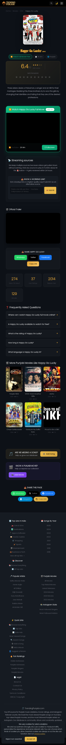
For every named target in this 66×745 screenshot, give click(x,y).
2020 (49, 544)
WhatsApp (21, 257)
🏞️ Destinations (17, 529)
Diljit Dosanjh (17, 592)
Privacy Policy (17, 689)
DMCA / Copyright (17, 697)
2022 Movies (49, 600)
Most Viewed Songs (17, 636)
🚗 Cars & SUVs (17, 525)
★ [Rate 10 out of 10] (49, 77)
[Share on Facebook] (47, 493)
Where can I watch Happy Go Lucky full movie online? (31, 315)
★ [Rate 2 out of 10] (20, 77)
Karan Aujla (17, 584)
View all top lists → (17, 556)
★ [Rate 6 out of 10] (34, 77)
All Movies (48, 581)
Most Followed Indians (48, 613)
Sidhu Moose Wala (17, 581)
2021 (48, 541)
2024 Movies (49, 592)
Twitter (33, 257)
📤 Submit (50, 190)
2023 (49, 533)
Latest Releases (48, 588)
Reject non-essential (14, 739)
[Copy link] (41, 499)
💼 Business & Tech (17, 552)
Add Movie (17, 475)
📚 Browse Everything (17, 565)
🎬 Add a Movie (17, 647)
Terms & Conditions (17, 693)
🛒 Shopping (17, 541)
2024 (49, 529)
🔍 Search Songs (17, 640)
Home (8, 11)
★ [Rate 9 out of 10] (45, 77)
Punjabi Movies (17, 672)
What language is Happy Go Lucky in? (24, 352)
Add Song (49, 454)
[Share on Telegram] (25, 499)
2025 (49, 525)
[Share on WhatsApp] (18, 493)
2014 (21, 11)
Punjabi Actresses (17, 665)
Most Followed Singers (49, 609)
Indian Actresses (17, 661)
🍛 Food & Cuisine (17, 537)
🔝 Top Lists (17, 629)
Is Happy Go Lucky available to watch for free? (28, 324)
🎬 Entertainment (17, 548)
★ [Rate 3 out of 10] (24, 77)
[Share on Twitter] (33, 493)
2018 (48, 552)
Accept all (31, 739)
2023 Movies (49, 596)
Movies (15, 11)
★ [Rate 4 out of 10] (27, 77)
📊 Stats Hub (17, 632)
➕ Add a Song (17, 644)
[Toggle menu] (62, 3)
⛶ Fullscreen (50, 147)
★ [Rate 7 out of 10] (38, 77)
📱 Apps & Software (17, 533)
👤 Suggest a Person (17, 651)
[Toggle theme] (56, 3)
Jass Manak (17, 600)
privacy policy (39, 734)
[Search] (51, 3)
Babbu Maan (17, 603)
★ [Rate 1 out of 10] (16, 77)
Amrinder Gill (17, 607)
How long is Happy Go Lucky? (21, 342)
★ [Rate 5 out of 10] (31, 77)
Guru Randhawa (17, 596)
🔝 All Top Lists (17, 569)
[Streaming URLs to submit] (26, 190)
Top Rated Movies (48, 584)
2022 (49, 537)
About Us (17, 682)
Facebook (45, 257)
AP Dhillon (17, 588)
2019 (48, 548)
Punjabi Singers (17, 668)
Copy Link (33, 264)
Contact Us (17, 686)
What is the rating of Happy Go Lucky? (25, 333)
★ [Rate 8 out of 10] (42, 77)
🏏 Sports (17, 544)
